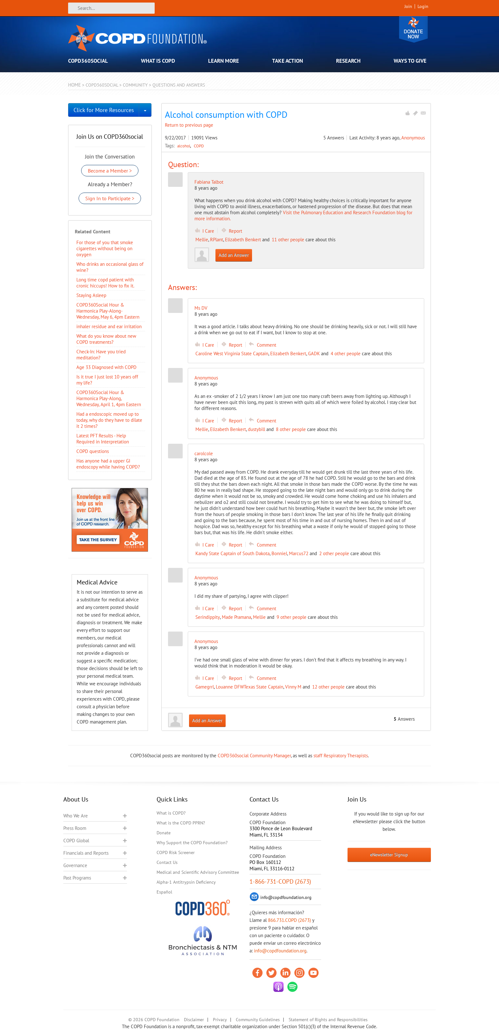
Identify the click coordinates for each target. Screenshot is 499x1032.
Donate (413, 29)
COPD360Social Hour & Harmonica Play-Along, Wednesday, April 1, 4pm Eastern (108, 398)
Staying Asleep (91, 295)
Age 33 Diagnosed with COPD (106, 367)
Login (423, 6)
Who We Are (75, 816)
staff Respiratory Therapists (340, 756)
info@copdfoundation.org (280, 951)
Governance (75, 865)
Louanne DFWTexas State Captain (249, 687)
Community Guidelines (258, 1019)
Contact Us (167, 862)
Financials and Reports (86, 853)
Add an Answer (234, 255)
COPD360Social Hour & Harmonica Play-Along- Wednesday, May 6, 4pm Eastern (107, 311)
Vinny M (293, 687)
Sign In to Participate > (109, 198)
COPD (199, 146)
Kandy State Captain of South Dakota (232, 553)
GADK (314, 353)
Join (408, 6)
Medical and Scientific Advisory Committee (198, 872)
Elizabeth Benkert (243, 240)
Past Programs (77, 878)
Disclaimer (194, 1019)
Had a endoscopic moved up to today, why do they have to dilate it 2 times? (109, 420)
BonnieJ (279, 553)
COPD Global (76, 841)
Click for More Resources (104, 110)
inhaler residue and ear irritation (109, 326)
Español (164, 892)
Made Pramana (236, 617)
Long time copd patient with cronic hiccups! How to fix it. (105, 283)
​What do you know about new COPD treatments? (106, 339)
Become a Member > (110, 170)
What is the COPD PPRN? (181, 823)
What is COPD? (171, 813)
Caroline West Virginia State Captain (231, 353)
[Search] (111, 8)
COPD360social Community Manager (254, 756)
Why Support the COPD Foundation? (192, 842)
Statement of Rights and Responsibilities (328, 1019)
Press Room (74, 828)
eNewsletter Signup (389, 855)
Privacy (220, 1019)
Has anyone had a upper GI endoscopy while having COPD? (108, 464)
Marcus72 (298, 553)
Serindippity (207, 617)
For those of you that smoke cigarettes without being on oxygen (104, 248)
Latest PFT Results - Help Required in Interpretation (102, 439)
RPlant (216, 240)
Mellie (201, 240)
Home (74, 85)
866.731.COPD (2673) (289, 920)
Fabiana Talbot (208, 182)
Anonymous (413, 138)
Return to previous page (189, 125)
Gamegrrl (204, 687)
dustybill (256, 429)
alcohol (184, 146)
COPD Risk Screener (176, 852)
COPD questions (92, 451)
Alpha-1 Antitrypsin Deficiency (186, 882)
